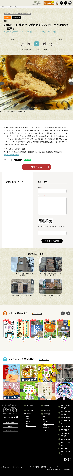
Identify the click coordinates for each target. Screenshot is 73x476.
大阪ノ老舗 (64, 448)
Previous (2, 84)
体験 (44, 417)
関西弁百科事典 (65, 439)
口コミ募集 (10, 426)
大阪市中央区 (16, 17)
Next (71, 84)
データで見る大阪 (65, 422)
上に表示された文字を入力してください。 (52, 226)
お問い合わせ (5, 467)
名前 (40, 187)
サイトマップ (54, 467)
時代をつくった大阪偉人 (65, 406)
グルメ (44, 423)
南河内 (27, 423)
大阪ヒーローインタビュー (65, 412)
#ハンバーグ (37, 32)
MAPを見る (36, 167)
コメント (41, 195)
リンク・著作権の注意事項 (38, 467)
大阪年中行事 (65, 430)
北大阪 (27, 419)
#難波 (54, 32)
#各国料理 (29, 32)
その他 (44, 430)
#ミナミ (44, 32)
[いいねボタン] (5, 159)
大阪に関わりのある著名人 (65, 434)
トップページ (30, 405)
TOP (3, 7)
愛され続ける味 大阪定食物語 (16, 13)
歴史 (44, 419)
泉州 (27, 425)
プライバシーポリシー (19, 467)
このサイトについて (10, 422)
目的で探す (47, 414)
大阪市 (27, 416)
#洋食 (50, 32)
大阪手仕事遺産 (65, 417)
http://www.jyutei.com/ (11, 155)
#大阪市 (6, 32)
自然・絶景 (45, 421)
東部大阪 (28, 421)
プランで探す (48, 410)
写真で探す (29, 410)
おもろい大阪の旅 (65, 453)
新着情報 (46, 405)
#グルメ (22, 32)
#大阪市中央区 (14, 32)
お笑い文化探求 (65, 427)
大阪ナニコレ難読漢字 (65, 443)
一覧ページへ (37, 313)
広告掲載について (10, 430)
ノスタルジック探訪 (11, 7)
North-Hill (14, 417)
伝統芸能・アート (47, 428)
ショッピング (46, 425)
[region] (17, 212)
